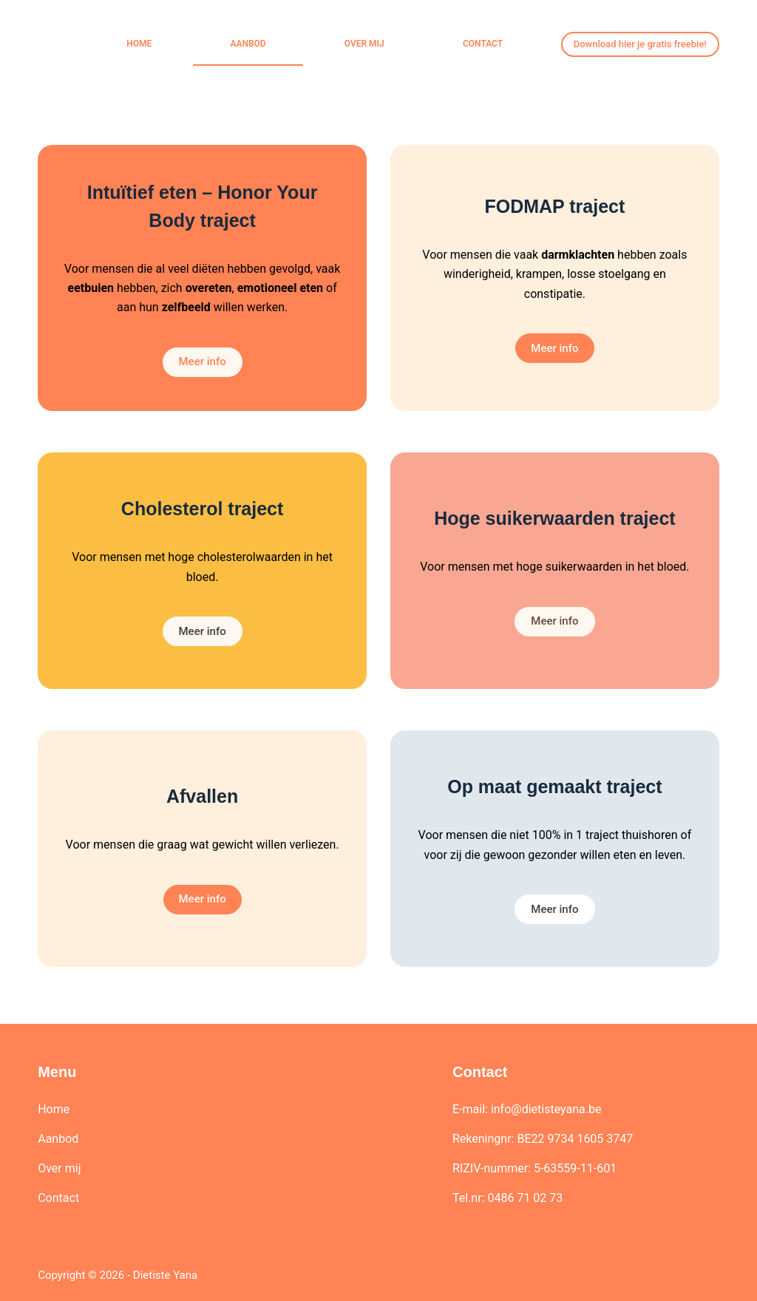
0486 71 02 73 (525, 1198)
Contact (483, 43)
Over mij (364, 43)
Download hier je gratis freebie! (640, 44)
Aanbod (247, 43)
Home (139, 43)
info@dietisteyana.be (546, 1109)
